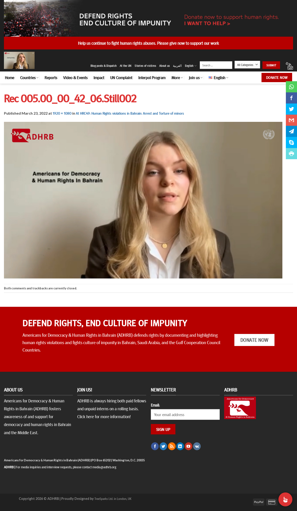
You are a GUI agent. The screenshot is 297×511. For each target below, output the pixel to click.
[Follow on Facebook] (155, 446)
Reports (51, 77)
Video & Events (75, 77)
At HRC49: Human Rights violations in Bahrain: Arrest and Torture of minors (130, 113)
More (177, 77)
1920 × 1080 (62, 113)
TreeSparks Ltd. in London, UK (112, 498)
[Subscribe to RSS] (172, 446)
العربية (177, 66)
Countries (29, 77)
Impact (99, 77)
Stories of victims (145, 66)
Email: (155, 405)
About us (164, 66)
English (191, 66)
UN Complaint (121, 77)
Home (9, 77)
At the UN (125, 66)
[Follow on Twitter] (163, 446)
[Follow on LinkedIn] (180, 446)
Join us (196, 77)
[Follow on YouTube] (188, 446)
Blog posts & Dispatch (103, 66)
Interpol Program (151, 77)
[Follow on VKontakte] (197, 446)
